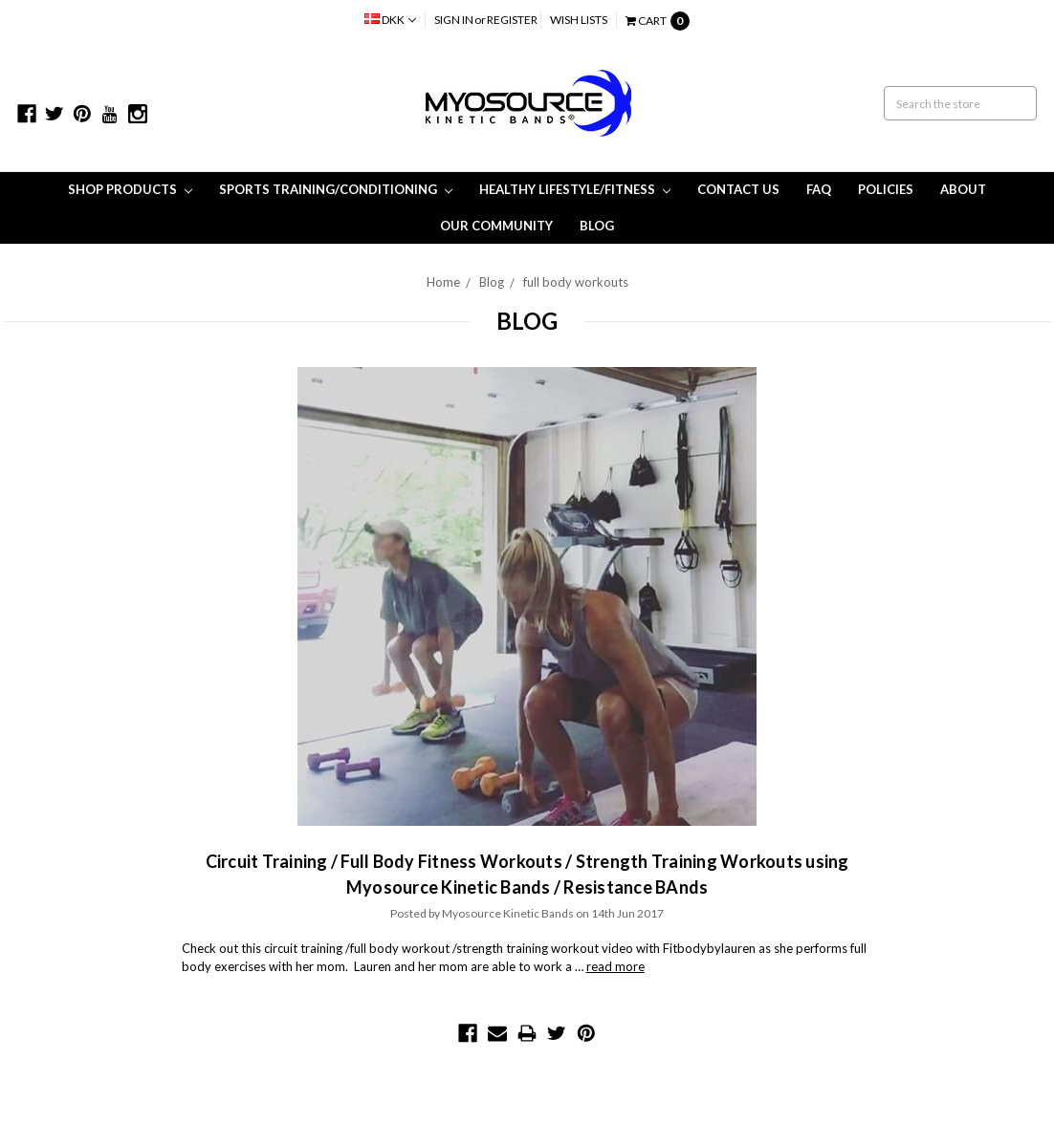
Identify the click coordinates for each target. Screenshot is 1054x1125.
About (963, 189)
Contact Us (738, 189)
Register (512, 19)
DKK (390, 19)
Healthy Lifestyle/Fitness (574, 189)
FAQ (818, 189)
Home (443, 282)
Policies (885, 189)
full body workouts (575, 282)
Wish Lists (578, 19)
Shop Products (130, 189)
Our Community (496, 225)
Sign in (453, 19)
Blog (597, 225)
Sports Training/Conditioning (335, 189)
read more (615, 966)
